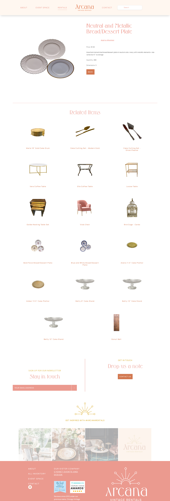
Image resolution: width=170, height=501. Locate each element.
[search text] (129, 7)
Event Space (42, 7)
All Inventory (37, 473)
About (23, 7)
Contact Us (125, 376)
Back (90, 72)
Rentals (62, 7)
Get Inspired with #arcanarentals (85, 420)
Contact (107, 7)
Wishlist (148, 7)
